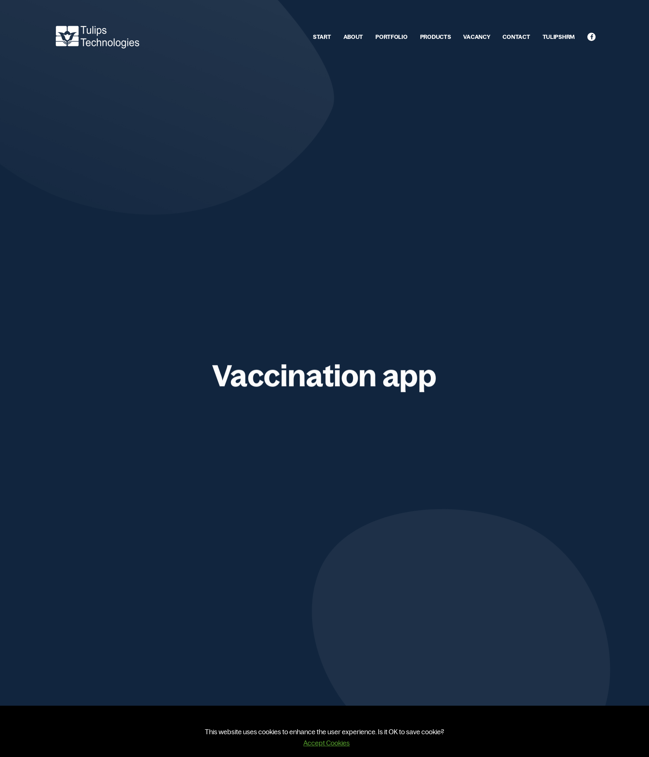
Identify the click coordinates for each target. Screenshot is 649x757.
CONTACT (516, 37)
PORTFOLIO (391, 37)
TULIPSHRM (559, 37)
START (322, 37)
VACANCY (476, 37)
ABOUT (353, 37)
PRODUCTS (435, 37)
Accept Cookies (326, 743)
